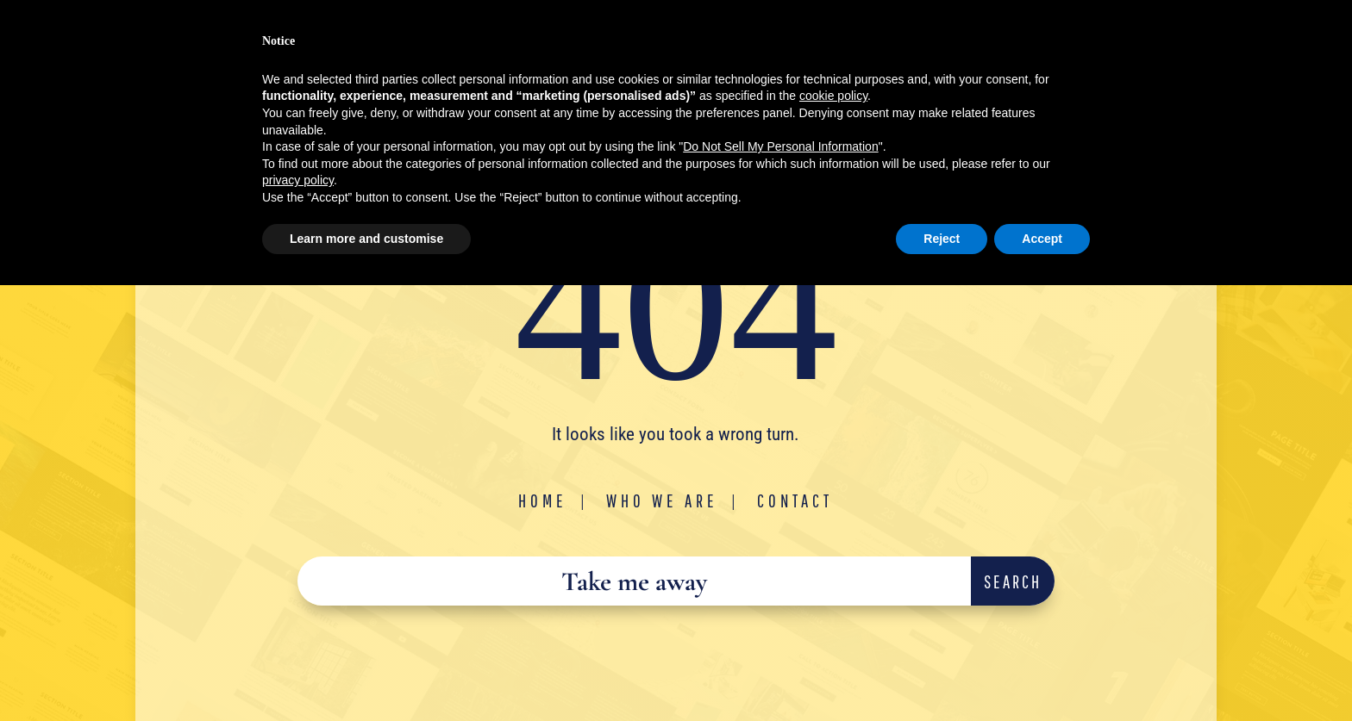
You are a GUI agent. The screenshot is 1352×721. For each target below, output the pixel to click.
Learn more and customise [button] (366, 239)
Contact (795, 500)
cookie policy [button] (833, 96)
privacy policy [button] (298, 180)
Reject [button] (941, 239)
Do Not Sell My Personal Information (780, 146)
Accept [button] (1042, 239)
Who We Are (662, 500)
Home (542, 500)
